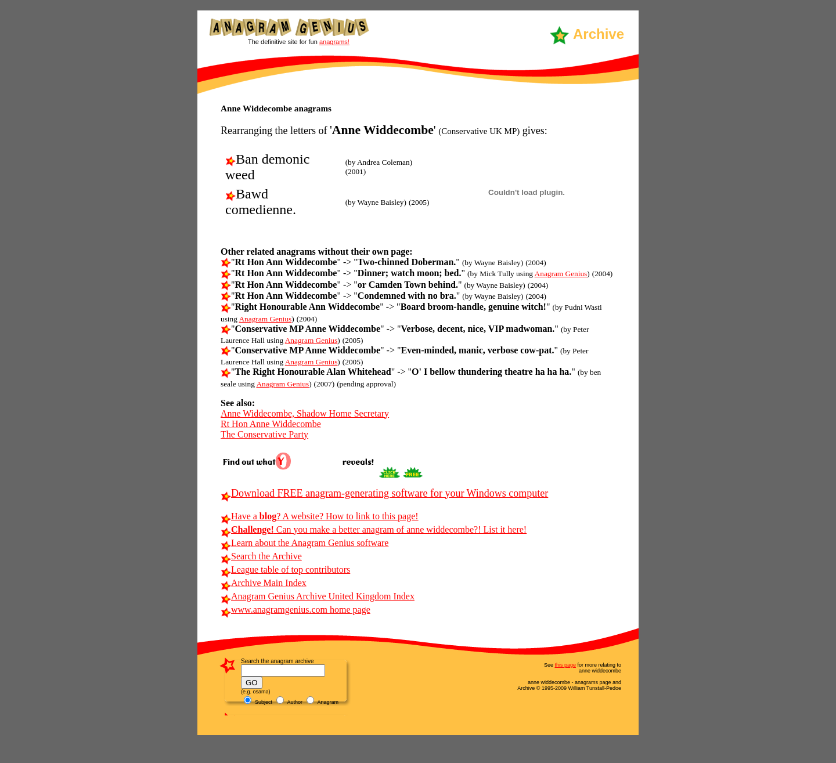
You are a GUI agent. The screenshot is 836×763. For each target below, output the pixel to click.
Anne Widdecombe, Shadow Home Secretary (305, 413)
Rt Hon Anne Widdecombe (271, 424)
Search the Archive (261, 556)
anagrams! (334, 41)
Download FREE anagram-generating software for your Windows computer (384, 493)
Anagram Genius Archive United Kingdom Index (318, 596)
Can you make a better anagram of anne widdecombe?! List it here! (374, 529)
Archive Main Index (264, 583)
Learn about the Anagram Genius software (304, 543)
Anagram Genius (561, 273)
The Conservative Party (264, 434)
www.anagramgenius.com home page (295, 609)
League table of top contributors (285, 569)
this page (565, 665)
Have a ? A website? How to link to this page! (320, 516)
